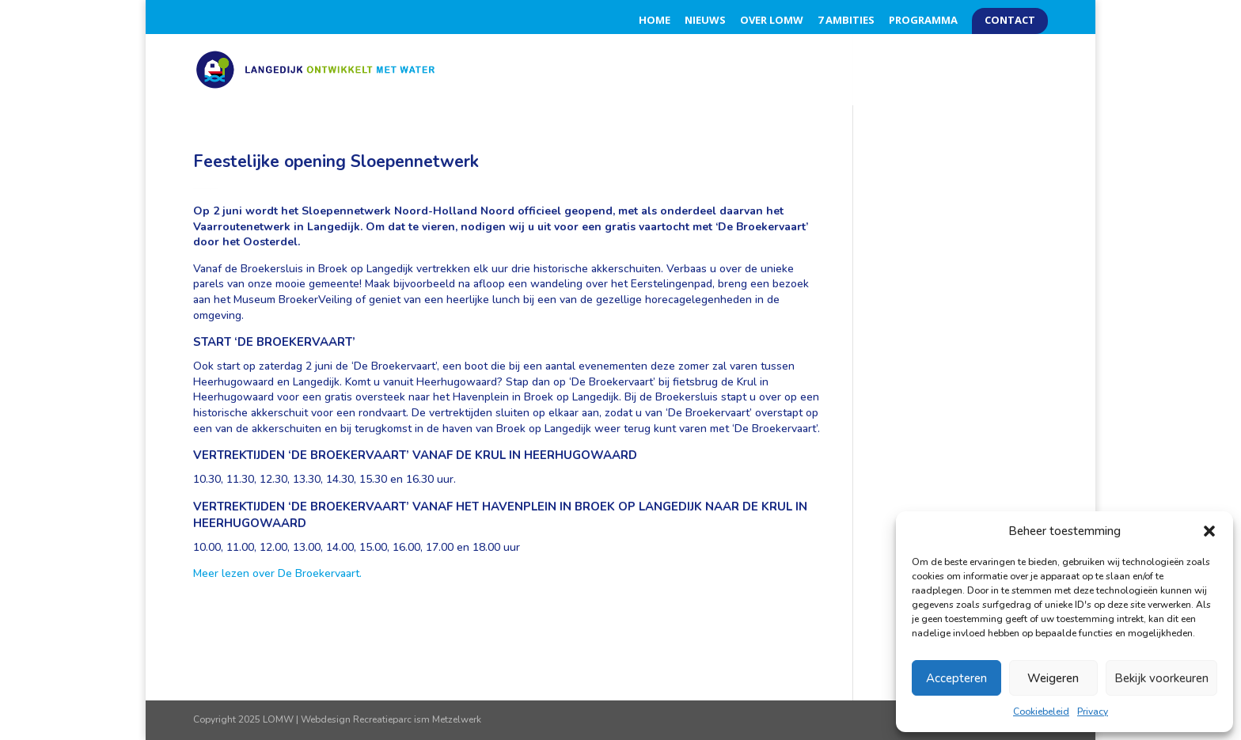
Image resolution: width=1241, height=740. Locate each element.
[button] (1209, 531)
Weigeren (1053, 678)
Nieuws (705, 21)
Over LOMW (771, 21)
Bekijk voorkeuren (1161, 678)
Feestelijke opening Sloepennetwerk (336, 161)
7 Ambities (846, 21)
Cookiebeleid (1041, 711)
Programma (923, 21)
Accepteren (956, 678)
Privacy (1092, 711)
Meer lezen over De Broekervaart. (277, 573)
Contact (1010, 21)
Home (654, 21)
